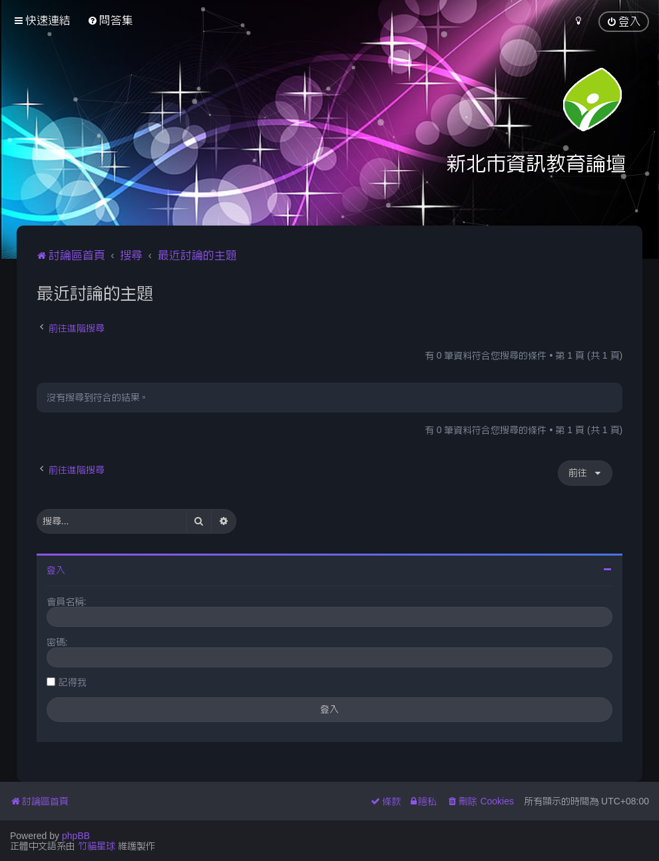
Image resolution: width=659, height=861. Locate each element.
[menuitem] (110, 20)
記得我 (73, 682)
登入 (56, 570)
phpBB (76, 835)
